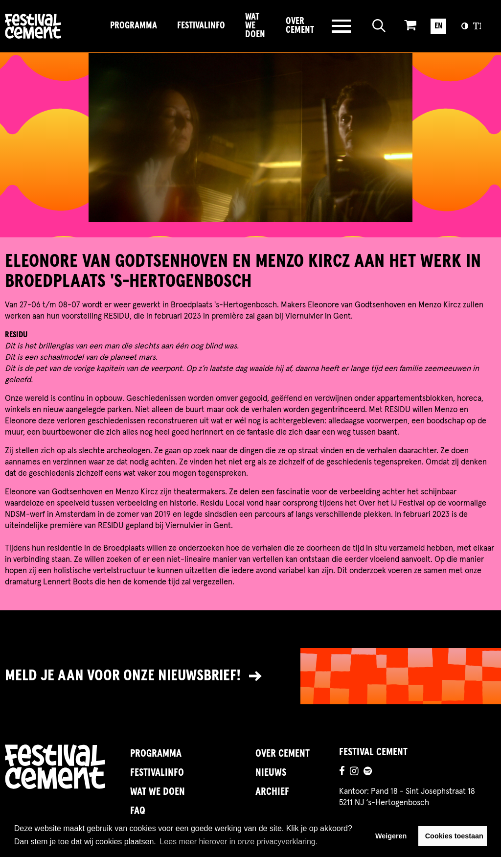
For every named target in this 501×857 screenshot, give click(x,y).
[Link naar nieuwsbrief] (250, 676)
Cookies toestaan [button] (454, 836)
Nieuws (270, 773)
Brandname (52, 26)
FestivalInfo (201, 25)
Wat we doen (255, 26)
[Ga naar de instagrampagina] (354, 772)
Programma (133, 25)
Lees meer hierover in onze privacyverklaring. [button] (238, 841)
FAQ (137, 811)
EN (438, 26)
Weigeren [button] (391, 836)
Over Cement (300, 26)
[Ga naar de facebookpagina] (342, 772)
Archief (272, 792)
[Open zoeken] (379, 26)
